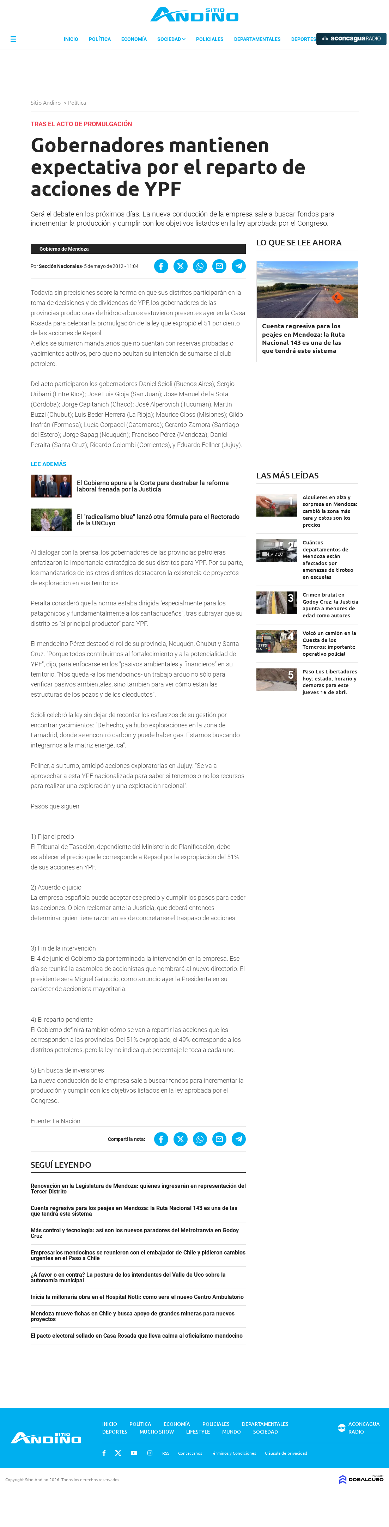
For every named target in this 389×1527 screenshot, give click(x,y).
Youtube (134, 1453)
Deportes (303, 39)
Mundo (231, 1431)
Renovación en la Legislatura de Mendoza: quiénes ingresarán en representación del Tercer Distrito (138, 1189)
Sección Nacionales (60, 266)
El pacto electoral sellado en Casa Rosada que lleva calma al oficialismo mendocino (137, 1336)
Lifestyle (198, 1431)
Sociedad (171, 39)
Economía (134, 39)
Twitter (118, 1453)
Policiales (210, 39)
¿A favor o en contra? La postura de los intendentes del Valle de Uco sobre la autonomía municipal (128, 1277)
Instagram (149, 1453)
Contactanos (190, 1453)
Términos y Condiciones (233, 1453)
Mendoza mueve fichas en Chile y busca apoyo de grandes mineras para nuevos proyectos (133, 1316)
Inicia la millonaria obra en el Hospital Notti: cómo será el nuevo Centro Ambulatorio (137, 1297)
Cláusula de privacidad (286, 1453)
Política (100, 39)
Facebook (104, 1453)
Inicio (71, 39)
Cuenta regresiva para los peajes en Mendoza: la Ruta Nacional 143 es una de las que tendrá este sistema (134, 1211)
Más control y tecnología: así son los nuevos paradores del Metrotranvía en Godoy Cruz (135, 1233)
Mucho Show (157, 1431)
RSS (165, 1453)
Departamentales (257, 39)
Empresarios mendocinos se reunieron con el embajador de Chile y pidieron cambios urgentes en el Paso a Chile (138, 1255)
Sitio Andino (46, 102)
